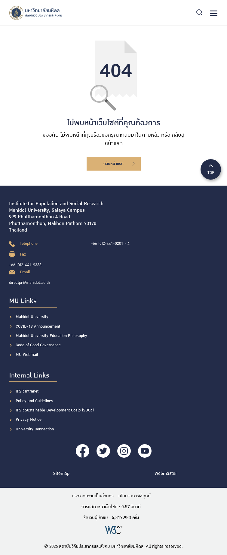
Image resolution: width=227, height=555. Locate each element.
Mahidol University (32, 317)
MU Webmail (27, 355)
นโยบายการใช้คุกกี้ (134, 496)
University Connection (35, 429)
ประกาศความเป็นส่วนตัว (93, 496)
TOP (210, 169)
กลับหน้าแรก (119, 164)
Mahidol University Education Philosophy (51, 336)
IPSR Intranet (27, 391)
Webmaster (166, 473)
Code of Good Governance (38, 345)
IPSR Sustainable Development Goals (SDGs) (55, 410)
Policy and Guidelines (34, 401)
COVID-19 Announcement (38, 326)
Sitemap (61, 473)
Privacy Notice (28, 420)
